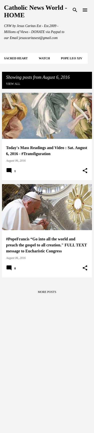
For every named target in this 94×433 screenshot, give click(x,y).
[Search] (75, 10)
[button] (85, 171)
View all (13, 84)
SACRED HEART (16, 58)
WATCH (44, 58)
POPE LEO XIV (71, 58)
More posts (47, 292)
